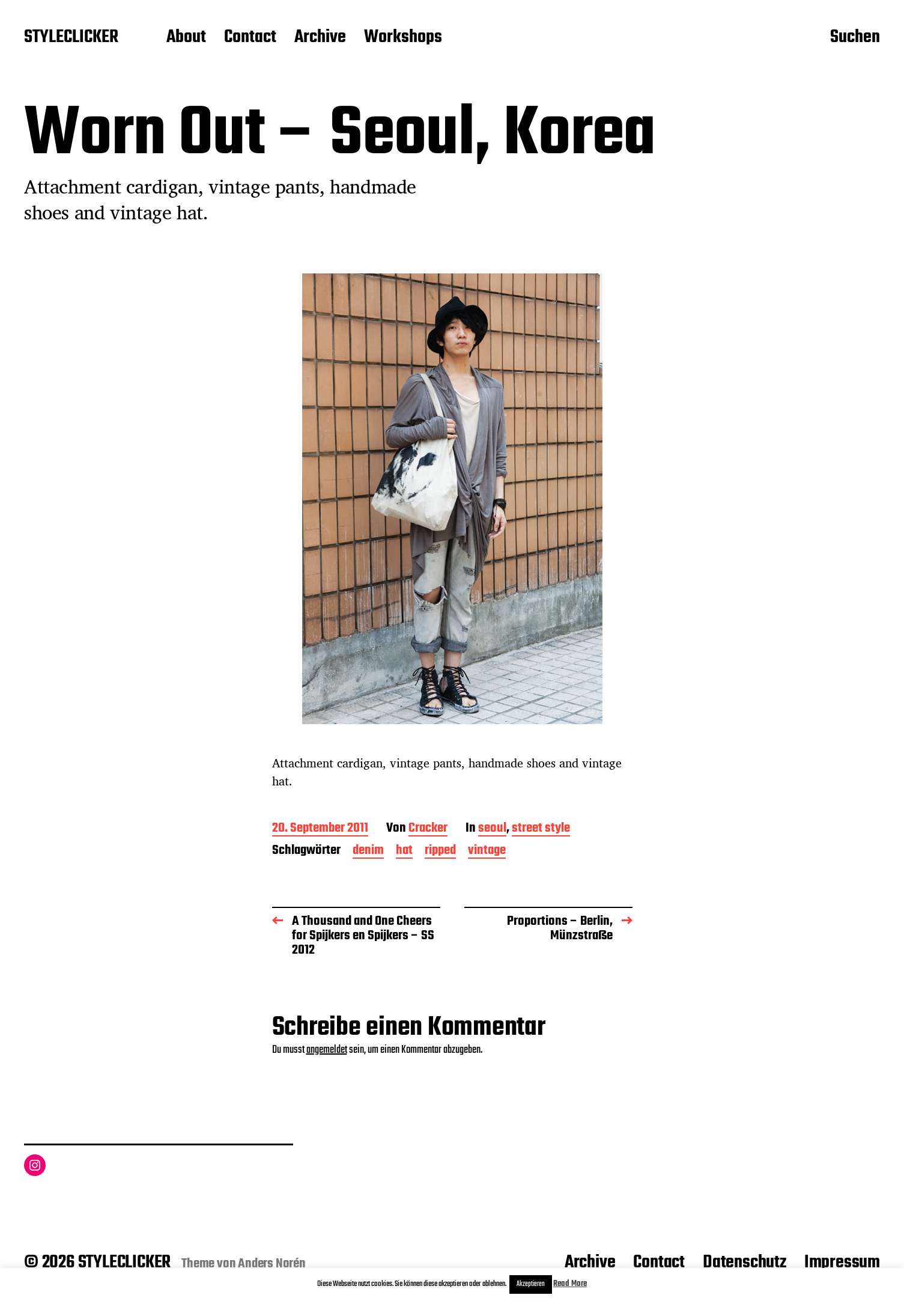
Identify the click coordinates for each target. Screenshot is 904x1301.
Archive (320, 38)
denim (368, 851)
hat (404, 851)
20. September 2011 (320, 828)
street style (541, 828)
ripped (440, 851)
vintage (487, 851)
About (186, 38)
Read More (570, 1284)
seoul (492, 828)
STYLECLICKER (71, 38)
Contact (250, 38)
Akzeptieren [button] (531, 1284)
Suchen (855, 38)
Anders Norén (272, 1264)
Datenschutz (744, 1262)
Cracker (427, 828)
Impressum (842, 1262)
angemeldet (326, 1050)
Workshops (403, 38)
